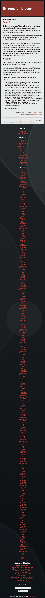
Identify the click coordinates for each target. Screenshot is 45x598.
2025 (22, 181)
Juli (23, 189)
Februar (23, 177)
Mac (22, 141)
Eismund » (39, 120)
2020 (22, 283)
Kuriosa (23, 140)
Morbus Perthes (23, 146)
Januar (23, 179)
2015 (22, 390)
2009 (22, 523)
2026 (22, 170)
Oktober (23, 184)
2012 (22, 456)
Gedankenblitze (22, 143)
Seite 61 (7, 22)
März (23, 175)
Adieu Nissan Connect (23, 570)
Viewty (22, 154)
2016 (22, 368)
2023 (22, 222)
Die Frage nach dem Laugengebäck (23, 569)
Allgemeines (22, 155)
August (23, 188)
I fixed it (22, 164)
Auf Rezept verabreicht (23, 574)
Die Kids (23, 145)
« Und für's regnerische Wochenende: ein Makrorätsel (19, 122)
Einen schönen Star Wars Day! (22, 567)
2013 (22, 434)
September (23, 186)
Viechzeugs (23, 162)
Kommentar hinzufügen (35, 114)
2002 (22, 557)
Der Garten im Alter (22, 572)
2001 (22, 559)
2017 (22, 346)
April (23, 174)
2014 (22, 412)
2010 (22, 501)
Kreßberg (23, 152)
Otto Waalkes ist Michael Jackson (22, 577)
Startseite (22, 131)
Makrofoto (22, 159)
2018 (22, 324)
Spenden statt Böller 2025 (23, 579)
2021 (22, 261)
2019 (22, 304)
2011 (22, 479)
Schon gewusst (38, 112)
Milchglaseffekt (23, 580)
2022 (22, 244)
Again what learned (22, 566)
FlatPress (22, 150)
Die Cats (23, 160)
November (23, 205)
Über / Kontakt (23, 133)
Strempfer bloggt (18, 8)
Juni (23, 191)
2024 (22, 201)
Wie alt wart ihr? (22, 575)
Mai (23, 172)
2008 (22, 545)
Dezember (23, 183)
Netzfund (23, 149)
